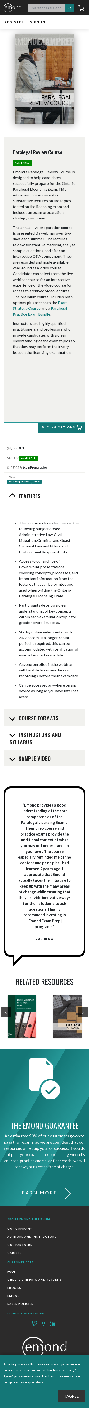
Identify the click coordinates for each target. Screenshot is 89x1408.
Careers (14, 1252)
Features (29, 496)
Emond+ (14, 1295)
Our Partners (19, 1244)
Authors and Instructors (31, 1236)
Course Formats (38, 718)
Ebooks (14, 1287)
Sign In (38, 22)
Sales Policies (20, 1303)
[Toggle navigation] (81, 22)
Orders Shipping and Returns (34, 1279)
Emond (12, 8)
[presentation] (6, 1012)
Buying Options (62, 427)
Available (22, 163)
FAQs (11, 1271)
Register (14, 22)
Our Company (19, 1228)
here (40, 1382)
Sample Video (34, 758)
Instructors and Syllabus (35, 738)
